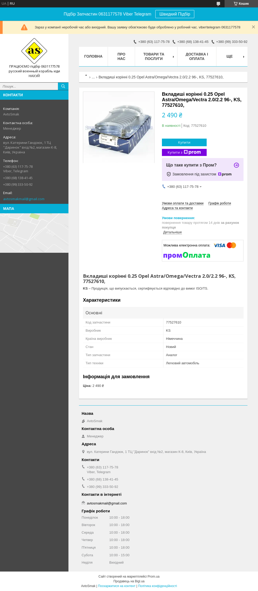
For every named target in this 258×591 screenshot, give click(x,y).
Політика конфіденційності (157, 586)
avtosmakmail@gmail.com (23, 198)
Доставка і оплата (197, 56)
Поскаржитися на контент (116, 586)
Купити (184, 142)
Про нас (121, 56)
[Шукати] (63, 86)
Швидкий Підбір (175, 14)
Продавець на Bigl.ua (129, 581)
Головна (93, 56)
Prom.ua (154, 576)
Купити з (184, 152)
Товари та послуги (153, 56)
